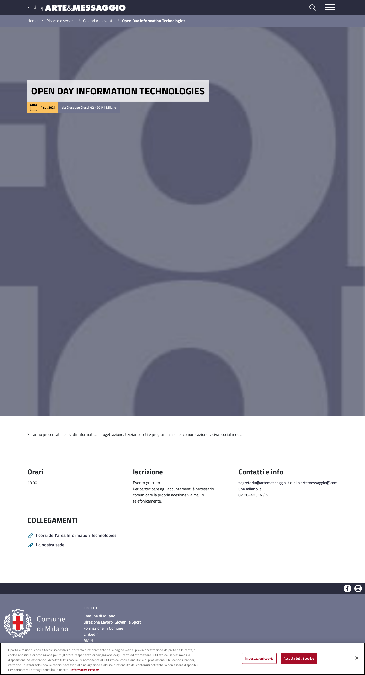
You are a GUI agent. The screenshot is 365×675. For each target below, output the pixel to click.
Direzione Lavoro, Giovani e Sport (112, 622)
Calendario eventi (98, 21)
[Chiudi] (356, 658)
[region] (182, 659)
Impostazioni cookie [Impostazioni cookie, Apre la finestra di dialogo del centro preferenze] (259, 658)
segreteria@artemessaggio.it (263, 483)
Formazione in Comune (103, 628)
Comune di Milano (99, 616)
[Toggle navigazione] (330, 7)
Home (32, 21)
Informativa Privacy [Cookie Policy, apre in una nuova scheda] (84, 669)
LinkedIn (91, 634)
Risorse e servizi (60, 21)
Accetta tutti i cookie (299, 658)
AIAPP (89, 640)
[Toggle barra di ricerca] (312, 7)
